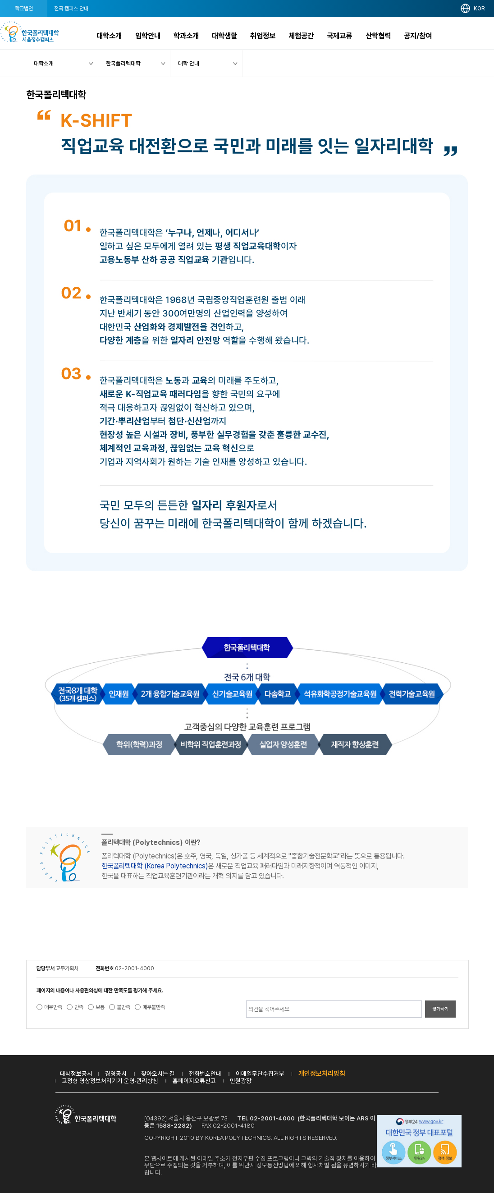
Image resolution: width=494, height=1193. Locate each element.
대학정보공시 (76, 1073)
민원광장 (241, 1080)
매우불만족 (153, 1007)
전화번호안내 (205, 1073)
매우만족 (53, 1007)
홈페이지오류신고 (194, 1080)
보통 (100, 1007)
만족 (78, 1007)
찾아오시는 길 (158, 1073)
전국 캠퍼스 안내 (71, 8)
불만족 (123, 1007)
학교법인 (24, 8)
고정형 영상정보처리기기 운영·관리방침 (110, 1080)
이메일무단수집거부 (260, 1073)
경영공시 (116, 1073)
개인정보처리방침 (321, 1073)
